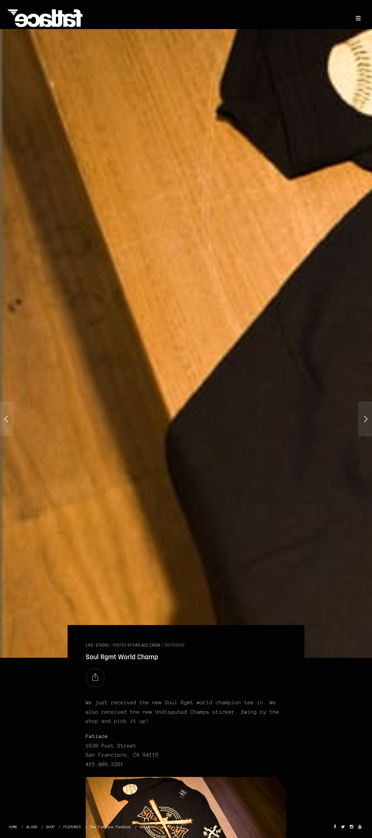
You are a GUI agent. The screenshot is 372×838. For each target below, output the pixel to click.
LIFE (89, 645)
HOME (13, 827)
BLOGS (32, 827)
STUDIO (102, 645)
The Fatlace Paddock (110, 827)
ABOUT (145, 827)
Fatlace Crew (146, 645)
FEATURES (72, 827)
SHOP (50, 827)
